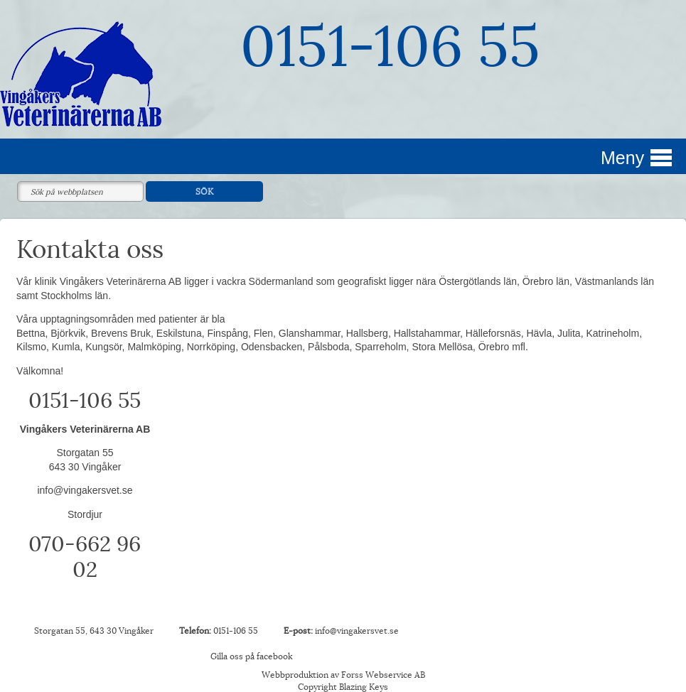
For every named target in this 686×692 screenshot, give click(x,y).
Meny (622, 158)
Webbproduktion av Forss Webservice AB (343, 675)
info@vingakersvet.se (84, 490)
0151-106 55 (390, 47)
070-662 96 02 (84, 557)
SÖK (204, 192)
